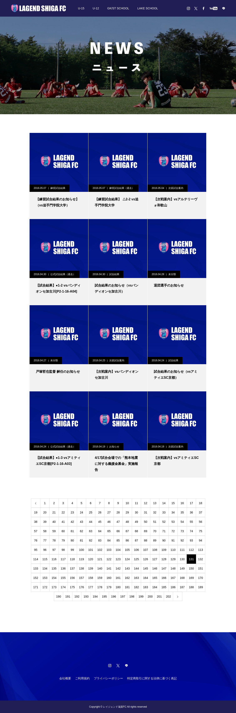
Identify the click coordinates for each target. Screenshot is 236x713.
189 (200, 587)
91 (173, 540)
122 (109, 559)
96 (45, 549)
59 (54, 531)
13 (155, 503)
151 (200, 568)
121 (99, 559)
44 (90, 521)
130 (182, 559)
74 (191, 531)
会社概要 (65, 678)
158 (90, 577)
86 (127, 540)
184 (154, 587)
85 (118, 540)
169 (191, 577)
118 (72, 559)
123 (118, 559)
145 (145, 568)
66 (118, 531)
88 (145, 540)
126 (145, 559)
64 (100, 531)
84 (109, 540)
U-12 (96, 8)
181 (127, 587)
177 (90, 587)
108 (154, 549)
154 (54, 577)
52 (164, 521)
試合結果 (114, 274)
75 (200, 531)
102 (99, 549)
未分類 (172, 274)
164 (145, 577)
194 (95, 596)
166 (163, 577)
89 (155, 540)
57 (35, 531)
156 (72, 577)
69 (145, 531)
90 (164, 540)
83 (100, 540)
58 (45, 531)
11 (136, 503)
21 (54, 512)
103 (109, 549)
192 (77, 596)
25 (90, 512)
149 (182, 568)
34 (173, 512)
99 (72, 549)
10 (127, 503)
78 (54, 540)
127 (154, 559)
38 (35, 521)
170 (200, 577)
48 (127, 521)
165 (154, 577)
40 (54, 521)
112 (191, 549)
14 (164, 503)
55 (191, 521)
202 (168, 596)
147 (163, 568)
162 (127, 577)
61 (72, 531)
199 (141, 596)
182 (136, 587)
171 (35, 587)
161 (118, 577)
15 (173, 503)
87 (136, 540)
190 (58, 596)
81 (81, 540)
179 (109, 587)
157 (81, 577)
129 (173, 559)
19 (35, 512)
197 (122, 596)
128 (163, 559)
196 (113, 596)
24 (81, 512)
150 (191, 568)
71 (164, 531)
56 (200, 521)
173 (54, 587)
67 (127, 531)
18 (200, 503)
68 (136, 531)
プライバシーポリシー (108, 678)
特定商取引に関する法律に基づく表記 (152, 678)
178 (99, 587)
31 (145, 512)
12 (145, 503)
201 (159, 596)
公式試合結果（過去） (62, 274)
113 (200, 549)
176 (81, 587)
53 (173, 521)
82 (90, 540)
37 (200, 512)
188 (191, 587)
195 (104, 596)
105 (127, 549)
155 (63, 577)
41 (63, 521)
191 (67, 596)
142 (118, 568)
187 (182, 587)
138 (81, 568)
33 (164, 512)
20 (45, 512)
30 (136, 512)
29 (127, 512)
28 (118, 512)
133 (35, 568)
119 (81, 559)
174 (63, 587)
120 (90, 559)
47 (118, 521)
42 (72, 521)
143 (127, 568)
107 (145, 549)
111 (182, 549)
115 (44, 559)
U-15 (81, 8)
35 (182, 512)
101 (90, 549)
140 (99, 568)
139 (90, 568)
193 (86, 596)
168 (182, 577)
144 (136, 568)
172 (44, 587)
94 (200, 540)
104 (118, 549)
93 (191, 540)
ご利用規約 (82, 678)
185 (163, 587)
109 (163, 549)
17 (191, 503)
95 (35, 549)
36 (191, 512)
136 (63, 568)
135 (54, 568)
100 (81, 549)
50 (145, 521)
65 (109, 531)
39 (45, 521)
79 (63, 540)
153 (44, 577)
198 (131, 596)
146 (154, 568)
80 (72, 540)
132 (200, 559)
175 (72, 587)
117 (63, 559)
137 (72, 568)
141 (109, 568)
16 (182, 503)
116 (54, 559)
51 (155, 521)
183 (145, 587)
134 (44, 568)
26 (100, 512)
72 (173, 531)
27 (109, 512)
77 (45, 540)
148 (173, 568)
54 (182, 521)
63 (90, 531)
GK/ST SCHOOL (118, 8)
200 (150, 596)
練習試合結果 (57, 188)
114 (35, 559)
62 (81, 531)
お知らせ (114, 446)
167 (173, 577)
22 (63, 512)
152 (35, 577)
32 (155, 512)
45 (100, 521)
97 (54, 549)
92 (182, 540)
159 (99, 577)
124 (127, 559)
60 (63, 531)
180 (118, 587)
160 (109, 577)
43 (81, 521)
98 (63, 549)
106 (136, 549)
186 (173, 587)
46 (109, 521)
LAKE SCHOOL (147, 8)
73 (182, 531)
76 (35, 540)
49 (136, 521)
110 (173, 549)
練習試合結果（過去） (121, 188)
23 (72, 512)
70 (155, 531)
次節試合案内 (175, 188)
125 (136, 559)
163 (136, 577)
